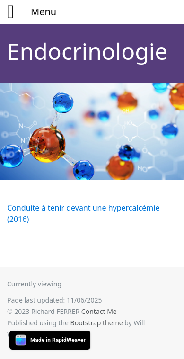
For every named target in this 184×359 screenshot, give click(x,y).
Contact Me (99, 311)
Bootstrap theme (96, 322)
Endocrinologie (87, 51)
